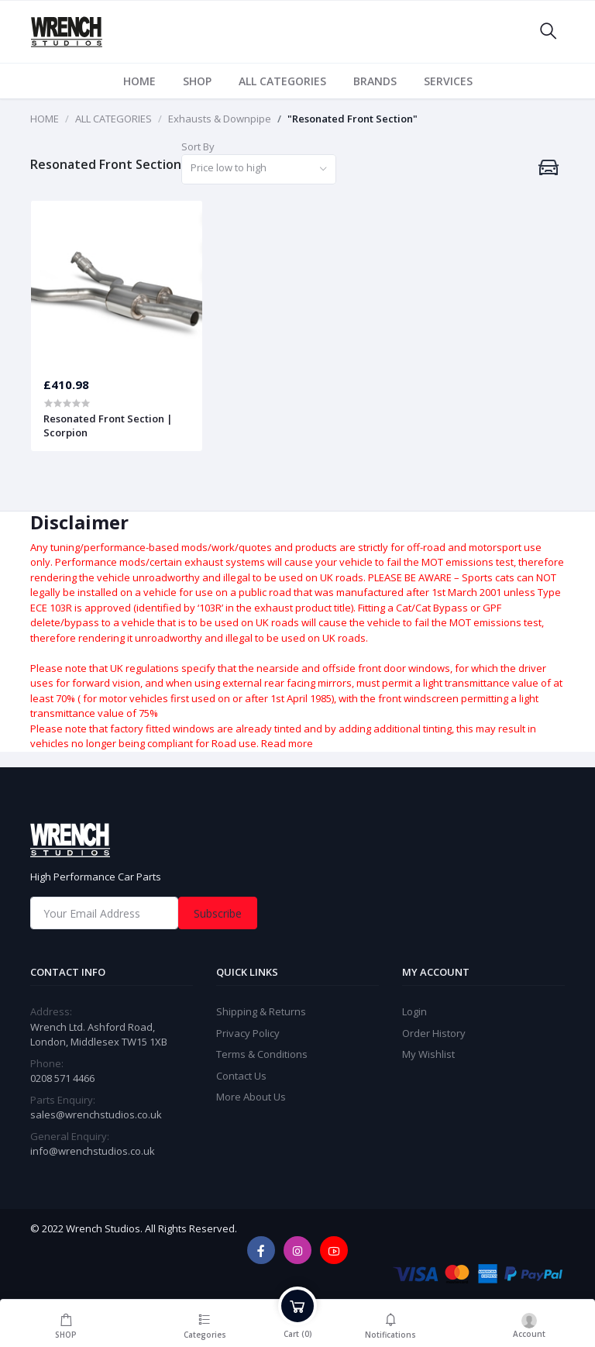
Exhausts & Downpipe (219, 119)
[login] (530, 1323)
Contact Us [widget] (241, 1076)
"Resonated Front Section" (352, 119)
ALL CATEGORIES (282, 81)
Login (414, 1011)
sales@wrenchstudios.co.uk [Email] (96, 1114)
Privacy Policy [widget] (248, 1033)
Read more (287, 743)
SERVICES (448, 81)
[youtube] (334, 1250)
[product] (116, 282)
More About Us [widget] (251, 1097)
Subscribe (218, 913)
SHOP (197, 81)
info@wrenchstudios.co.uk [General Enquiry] (92, 1151)
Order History (434, 1033)
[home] (297, 840)
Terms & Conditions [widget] (262, 1054)
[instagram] (297, 1250)
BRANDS (375, 81)
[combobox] (258, 169)
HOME (139, 81)
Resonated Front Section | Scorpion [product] (108, 425)
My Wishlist (428, 1054)
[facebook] (261, 1250)
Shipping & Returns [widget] (261, 1011)
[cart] (297, 1323)
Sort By (198, 146)
